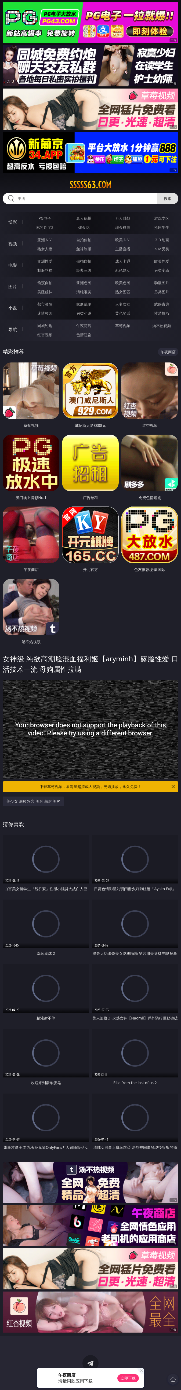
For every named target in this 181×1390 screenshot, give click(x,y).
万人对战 (122, 218)
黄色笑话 (122, 313)
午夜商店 (83, 325)
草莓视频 (122, 325)
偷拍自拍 (83, 261)
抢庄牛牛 (161, 227)
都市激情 (44, 304)
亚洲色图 (83, 282)
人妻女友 (122, 304)
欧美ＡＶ (122, 239)
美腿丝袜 (44, 291)
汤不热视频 (161, 325)
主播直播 (122, 248)
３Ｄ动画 (161, 239)
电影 (12, 265)
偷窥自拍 (44, 282)
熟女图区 (122, 291)
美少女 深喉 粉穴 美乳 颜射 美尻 (33, 801)
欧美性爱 (161, 261)
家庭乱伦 (83, 304)
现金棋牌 (122, 227)
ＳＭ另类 (161, 248)
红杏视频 (44, 334)
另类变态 (161, 270)
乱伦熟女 (122, 270)
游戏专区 (161, 218)
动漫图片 (161, 282)
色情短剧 (83, 334)
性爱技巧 (161, 313)
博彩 (12, 222)
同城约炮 (44, 325)
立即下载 (128, 1378)
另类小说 (83, 313)
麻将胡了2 (44, 227)
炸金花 (83, 227)
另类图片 (161, 291)
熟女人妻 (44, 248)
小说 (12, 308)
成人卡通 (122, 261)
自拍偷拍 (83, 239)
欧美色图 (122, 282)
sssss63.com (90, 184)
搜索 (167, 198)
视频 (12, 244)
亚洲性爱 (44, 261)
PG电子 (44, 218)
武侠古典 (161, 304)
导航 (12, 329)
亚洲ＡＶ (44, 239)
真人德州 (83, 218)
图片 (12, 286)
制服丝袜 (44, 270)
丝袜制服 (83, 248)
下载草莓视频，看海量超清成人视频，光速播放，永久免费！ (108, 786)
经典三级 (83, 270)
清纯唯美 (83, 291)
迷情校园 (44, 313)
